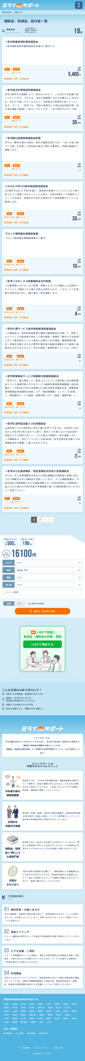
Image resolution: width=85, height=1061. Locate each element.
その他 (48, 1022)
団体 (19, 603)
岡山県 (58, 1015)
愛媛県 (31, 1018)
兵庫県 (14, 1015)
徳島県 (14, 1018)
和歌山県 (32, 1015)
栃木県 (74, 1004)
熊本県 (74, 1018)
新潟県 (50, 1007)
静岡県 (40, 1011)
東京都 (31, 1007)
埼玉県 (14, 1007)
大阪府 (6, 1015)
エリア (9, 562)
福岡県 (48, 1018)
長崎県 (65, 1018)
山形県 (48, 1004)
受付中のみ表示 (38, 603)
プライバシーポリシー (41, 1048)
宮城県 (31, 1004)
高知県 (40, 1018)
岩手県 (23, 1004)
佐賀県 (57, 1018)
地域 (9, 570)
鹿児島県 (24, 1022)
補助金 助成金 (7, 12)
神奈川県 (41, 1007)
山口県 (6, 1018)
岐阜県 (31, 1011)
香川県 (23, 1018)
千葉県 (23, 1007)
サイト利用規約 (24, 1048)
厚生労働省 (31, 1033)
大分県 (6, 1022)
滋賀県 (65, 1011)
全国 (41, 1022)
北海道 (6, 1004)
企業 (9, 603)
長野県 (23, 1011)
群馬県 (6, 1007)
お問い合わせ (58, 1048)
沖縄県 (33, 1022)
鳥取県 (41, 1015)
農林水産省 (43, 1033)
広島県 (67, 1015)
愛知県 (48, 1011)
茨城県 (65, 1004)
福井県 (6, 1011)
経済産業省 (8, 1033)
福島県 (57, 1004)
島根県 (50, 1015)
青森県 (14, 1004)
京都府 (74, 1011)
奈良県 (23, 1015)
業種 (9, 577)
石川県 (67, 1007)
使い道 (9, 584)
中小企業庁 (20, 1033)
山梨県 (14, 1011)
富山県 (58, 1007)
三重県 (57, 1011)
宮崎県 (14, 1022)
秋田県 (40, 1004)
